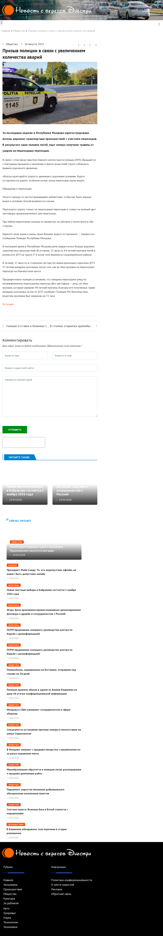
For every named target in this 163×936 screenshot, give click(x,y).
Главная (6, 30)
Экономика (10, 884)
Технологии (10, 922)
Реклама (56, 889)
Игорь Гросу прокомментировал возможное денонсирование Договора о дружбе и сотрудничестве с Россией (72, 482)
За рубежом (11, 903)
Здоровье (9, 913)
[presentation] (23, 442)
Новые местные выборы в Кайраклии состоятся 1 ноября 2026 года (25, 490)
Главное (12, 565)
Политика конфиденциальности (71, 880)
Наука (7, 917)
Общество (19, 30)
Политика (13, 585)
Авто (6, 908)
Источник (7, 304)
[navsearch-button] (159, 24)
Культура (9, 898)
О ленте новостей (62, 884)
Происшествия (15, 824)
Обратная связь (61, 894)
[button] (1, 23)
